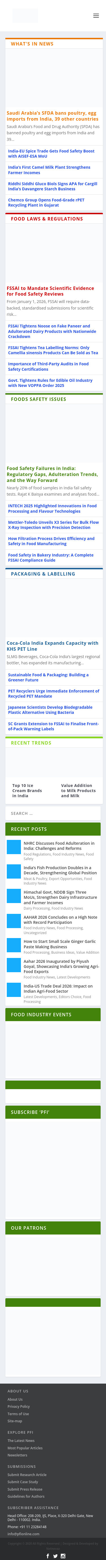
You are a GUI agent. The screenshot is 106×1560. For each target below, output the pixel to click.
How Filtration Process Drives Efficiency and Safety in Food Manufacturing (51, 541)
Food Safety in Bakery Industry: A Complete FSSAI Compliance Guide (51, 557)
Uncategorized (35, 932)
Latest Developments (73, 977)
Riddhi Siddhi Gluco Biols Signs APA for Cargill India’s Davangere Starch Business (52, 186)
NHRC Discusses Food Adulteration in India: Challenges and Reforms (59, 845)
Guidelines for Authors (26, 1496)
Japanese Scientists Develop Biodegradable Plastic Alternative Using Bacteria (50, 709)
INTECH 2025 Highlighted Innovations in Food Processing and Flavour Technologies (52, 508)
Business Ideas (62, 952)
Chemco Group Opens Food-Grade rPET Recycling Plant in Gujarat (46, 202)
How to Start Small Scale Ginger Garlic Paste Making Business (60, 944)
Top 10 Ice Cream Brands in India (27, 790)
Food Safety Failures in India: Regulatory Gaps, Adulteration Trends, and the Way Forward (52, 474)
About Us (15, 1399)
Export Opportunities (65, 878)
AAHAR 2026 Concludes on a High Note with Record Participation (60, 919)
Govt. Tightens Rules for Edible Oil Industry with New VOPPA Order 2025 (50, 383)
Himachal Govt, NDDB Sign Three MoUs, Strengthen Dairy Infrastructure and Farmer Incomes (60, 897)
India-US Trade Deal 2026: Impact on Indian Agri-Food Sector (58, 988)
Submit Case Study (23, 1481)
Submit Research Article (27, 1474)
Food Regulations (37, 854)
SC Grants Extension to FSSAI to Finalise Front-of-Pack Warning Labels (53, 726)
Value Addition (87, 952)
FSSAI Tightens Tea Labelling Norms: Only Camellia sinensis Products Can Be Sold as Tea (53, 350)
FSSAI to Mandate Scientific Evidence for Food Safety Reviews (50, 291)
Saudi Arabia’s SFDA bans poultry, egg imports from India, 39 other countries (53, 116)
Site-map (15, 1421)
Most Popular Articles (25, 1448)
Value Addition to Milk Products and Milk (78, 790)
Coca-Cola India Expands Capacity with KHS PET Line (53, 646)
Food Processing (70, 928)
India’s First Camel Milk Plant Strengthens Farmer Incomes (49, 169)
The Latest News (21, 1440)
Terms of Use (18, 1413)
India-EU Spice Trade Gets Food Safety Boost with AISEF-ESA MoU (51, 153)
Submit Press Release (25, 1489)
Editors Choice (70, 996)
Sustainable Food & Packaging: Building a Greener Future (48, 677)
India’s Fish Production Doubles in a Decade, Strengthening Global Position (60, 870)
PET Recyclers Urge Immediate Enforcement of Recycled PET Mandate (53, 693)
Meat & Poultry (35, 878)
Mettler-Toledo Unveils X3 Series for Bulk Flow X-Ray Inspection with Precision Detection (53, 525)
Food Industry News (68, 854)
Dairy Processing (37, 908)
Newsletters (17, 1455)
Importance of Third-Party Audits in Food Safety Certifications (48, 366)
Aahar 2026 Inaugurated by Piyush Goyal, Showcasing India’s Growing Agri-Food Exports (61, 966)
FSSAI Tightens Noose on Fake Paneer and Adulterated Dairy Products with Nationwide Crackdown (52, 331)
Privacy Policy (19, 1406)
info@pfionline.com (24, 1534)
